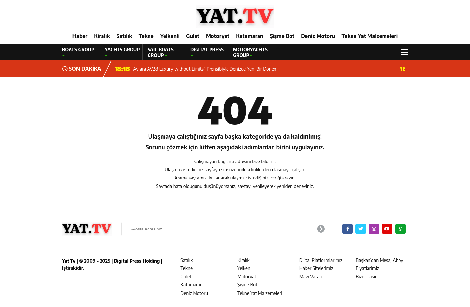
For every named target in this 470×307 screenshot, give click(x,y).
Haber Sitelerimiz (316, 268)
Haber (79, 36)
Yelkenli (170, 36)
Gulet (192, 36)
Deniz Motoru (318, 36)
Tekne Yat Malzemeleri (369, 36)
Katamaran (249, 36)
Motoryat (217, 36)
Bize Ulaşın (367, 276)
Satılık (124, 36)
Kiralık (102, 36)
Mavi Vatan (310, 276)
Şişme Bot (282, 36)
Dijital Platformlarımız (320, 260)
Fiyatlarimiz (367, 268)
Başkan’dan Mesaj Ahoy (379, 260)
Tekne (146, 36)
